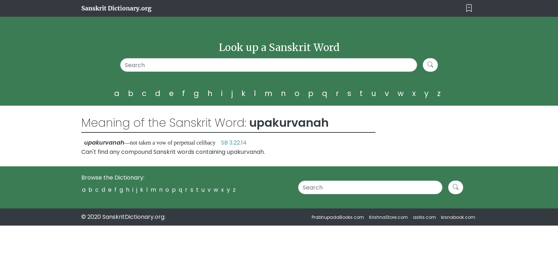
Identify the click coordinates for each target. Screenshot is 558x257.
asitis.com (424, 217)
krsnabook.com (458, 217)
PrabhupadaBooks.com (338, 217)
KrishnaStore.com (388, 217)
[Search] (268, 65)
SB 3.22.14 (234, 142)
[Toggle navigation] (469, 8)
